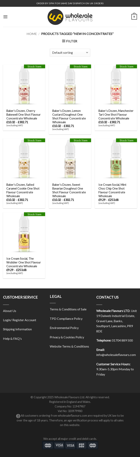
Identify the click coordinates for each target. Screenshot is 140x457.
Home (32, 34)
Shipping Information (17, 329)
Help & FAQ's (12, 338)
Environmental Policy (64, 328)
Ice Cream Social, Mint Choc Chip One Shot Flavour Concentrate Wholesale (112, 190)
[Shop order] (70, 53)
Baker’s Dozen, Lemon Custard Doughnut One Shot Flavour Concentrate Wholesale (69, 116)
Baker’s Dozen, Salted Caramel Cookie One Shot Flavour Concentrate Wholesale (23, 190)
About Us (9, 311)
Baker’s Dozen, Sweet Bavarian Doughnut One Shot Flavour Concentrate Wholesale (69, 190)
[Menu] (5, 17)
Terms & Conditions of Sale (68, 309)
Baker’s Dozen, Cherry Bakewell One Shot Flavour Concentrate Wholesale (23, 114)
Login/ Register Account (19, 320)
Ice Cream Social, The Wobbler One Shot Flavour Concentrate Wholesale (23, 262)
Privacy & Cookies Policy (67, 337)
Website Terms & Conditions (69, 346)
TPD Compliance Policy (66, 318)
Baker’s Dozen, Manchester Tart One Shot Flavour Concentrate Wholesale (116, 114)
